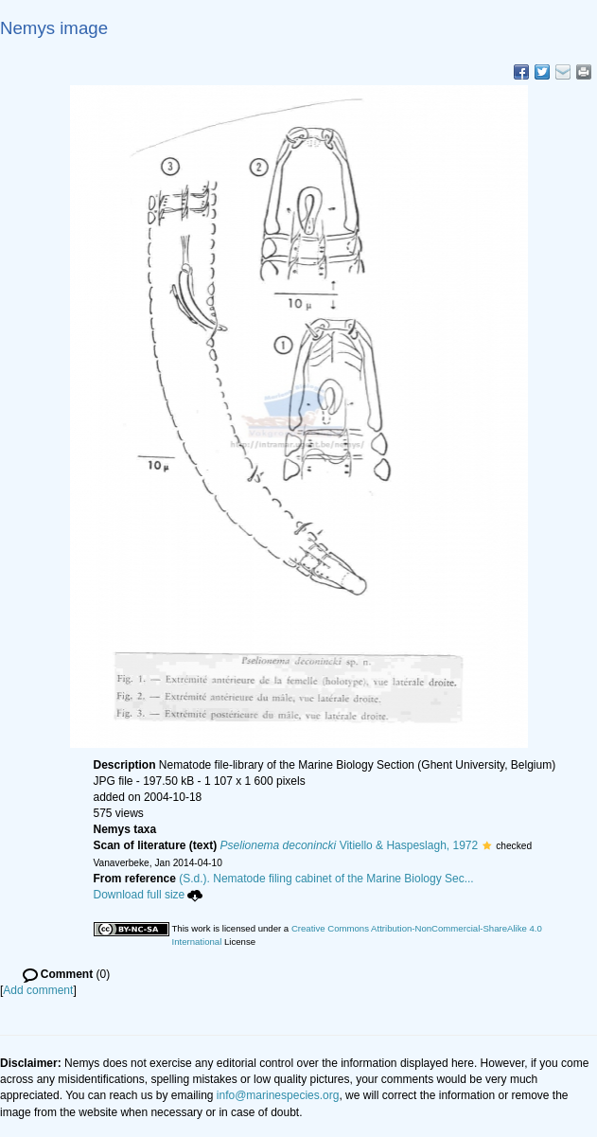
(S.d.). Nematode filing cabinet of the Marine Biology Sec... (326, 878)
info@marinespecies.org (278, 1095)
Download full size (148, 894)
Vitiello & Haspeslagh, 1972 (349, 845)
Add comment (38, 990)
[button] (487, 845)
